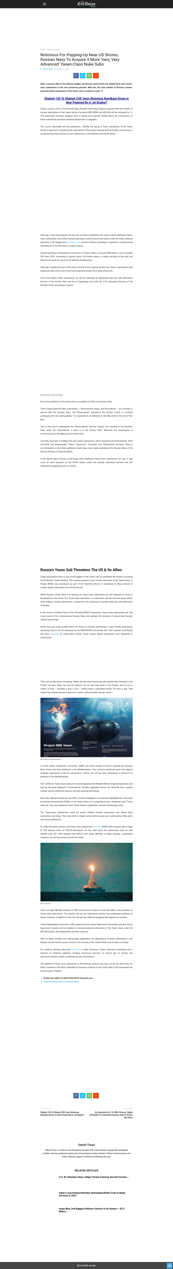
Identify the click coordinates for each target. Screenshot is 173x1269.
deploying (54, 634)
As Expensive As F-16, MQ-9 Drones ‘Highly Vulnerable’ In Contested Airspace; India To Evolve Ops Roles (111, 1115)
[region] (86, 29)
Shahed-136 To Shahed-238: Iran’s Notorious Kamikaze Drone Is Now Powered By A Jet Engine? (62, 1113)
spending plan (74, 242)
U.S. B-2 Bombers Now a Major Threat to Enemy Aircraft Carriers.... (94, 1177)
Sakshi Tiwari (48, 69)
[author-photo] (86, 1141)
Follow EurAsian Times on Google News (61, 981)
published (75, 949)
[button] (44, 4)
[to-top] (169, 1264)
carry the (97, 826)
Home (42, 50)
